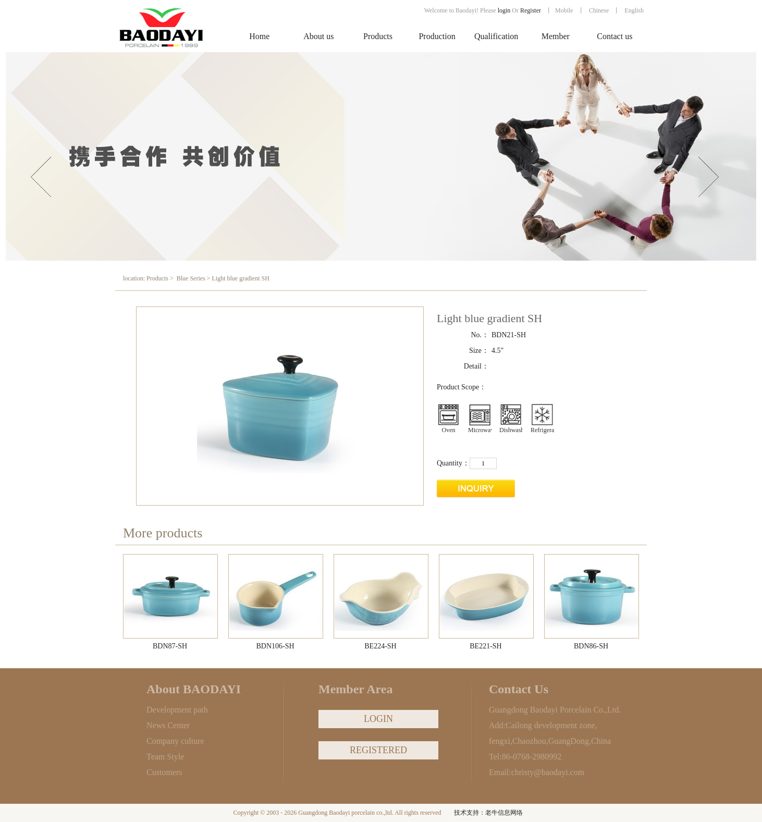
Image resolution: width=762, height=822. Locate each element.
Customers (164, 772)
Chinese (599, 10)
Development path (177, 709)
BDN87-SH (170, 646)
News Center (168, 725)
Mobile (564, 10)
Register (531, 10)
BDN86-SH (591, 646)
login (504, 10)
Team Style (165, 756)
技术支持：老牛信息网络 (488, 812)
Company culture (175, 741)
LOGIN (378, 719)
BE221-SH (485, 646)
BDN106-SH (275, 646)
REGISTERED (378, 750)
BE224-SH (380, 646)
